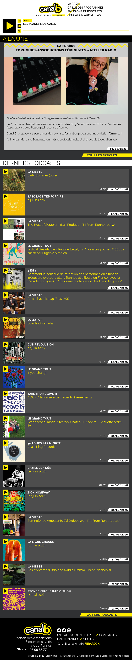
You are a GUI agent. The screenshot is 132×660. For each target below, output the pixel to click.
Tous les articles (102, 155)
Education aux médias (84, 15)
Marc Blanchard (66, 656)
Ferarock (92, 643)
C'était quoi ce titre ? (76, 635)
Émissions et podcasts (85, 11)
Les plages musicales (39, 24)
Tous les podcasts (101, 614)
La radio (74, 3)
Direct (27, 21)
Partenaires (68, 639)
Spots (88, 639)
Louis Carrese (102, 656)
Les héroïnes (66, 46)
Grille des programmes (85, 7)
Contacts (108, 635)
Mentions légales (120, 656)
